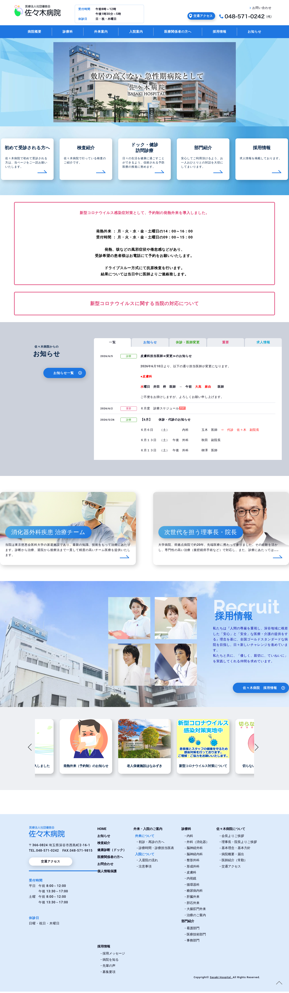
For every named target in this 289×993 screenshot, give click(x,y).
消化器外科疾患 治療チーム (48, 533)
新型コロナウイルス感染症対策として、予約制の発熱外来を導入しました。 (144, 214)
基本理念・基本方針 (236, 849)
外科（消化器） (198, 843)
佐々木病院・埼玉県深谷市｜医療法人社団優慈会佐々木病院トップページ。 (37, 10)
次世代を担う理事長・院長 (200, 533)
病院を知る (111, 961)
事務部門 (193, 942)
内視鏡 (191, 880)
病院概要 (27, 32)
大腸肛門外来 (196, 910)
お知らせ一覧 (63, 374)
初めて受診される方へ (27, 148)
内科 (190, 837)
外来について (144, 837)
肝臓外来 (193, 898)
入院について (144, 855)
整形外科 (193, 861)
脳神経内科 (195, 855)
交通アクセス (203, 16)
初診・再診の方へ (151, 843)
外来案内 (97, 32)
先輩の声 (109, 967)
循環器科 (193, 886)
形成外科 (193, 868)
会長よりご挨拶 (233, 837)
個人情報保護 (107, 872)
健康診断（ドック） (111, 851)
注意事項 (145, 868)
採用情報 (224, 32)
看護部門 (193, 929)
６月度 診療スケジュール (159, 410)
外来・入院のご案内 (147, 830)
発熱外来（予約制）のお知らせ (85, 767)
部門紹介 (203, 148)
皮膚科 (191, 874)
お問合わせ (105, 865)
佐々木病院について (230, 830)
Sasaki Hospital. (221, 978)
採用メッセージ (114, 955)
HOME (101, 830)
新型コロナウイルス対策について (203, 767)
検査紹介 (86, 148)
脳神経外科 (195, 849)
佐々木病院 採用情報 (260, 689)
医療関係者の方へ (180, 32)
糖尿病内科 (195, 892)
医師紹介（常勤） (234, 861)
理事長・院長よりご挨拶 (239, 843)
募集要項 (109, 973)
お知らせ (262, 32)
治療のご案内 (196, 916)
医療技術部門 (196, 935)
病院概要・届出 (233, 855)
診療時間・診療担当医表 (156, 849)
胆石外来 (193, 904)
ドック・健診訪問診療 (144, 149)
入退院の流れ (148, 861)
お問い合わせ (262, 8)
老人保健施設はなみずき (144, 767)
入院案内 (135, 32)
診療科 (62, 32)
